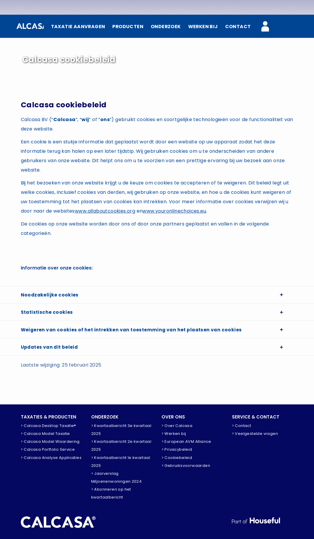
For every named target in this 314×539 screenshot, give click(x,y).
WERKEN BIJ (203, 26)
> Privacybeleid (177, 449)
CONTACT (238, 26)
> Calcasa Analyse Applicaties (51, 457)
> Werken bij (174, 433)
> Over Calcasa (177, 425)
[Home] (29, 26)
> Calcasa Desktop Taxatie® (48, 425)
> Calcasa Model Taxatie (45, 433)
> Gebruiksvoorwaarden (186, 465)
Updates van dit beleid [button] (50, 351)
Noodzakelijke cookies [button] (50, 295)
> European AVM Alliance (186, 441)
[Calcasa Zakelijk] (268, 27)
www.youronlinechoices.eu (174, 211)
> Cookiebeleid (177, 457)
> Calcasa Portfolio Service (48, 449)
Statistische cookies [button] (47, 314)
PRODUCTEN (127, 26)
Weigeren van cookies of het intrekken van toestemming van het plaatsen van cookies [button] (133, 333)
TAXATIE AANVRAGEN (77, 26)
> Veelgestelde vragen (255, 433)
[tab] (157, 295)
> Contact (241, 425)
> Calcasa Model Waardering (50, 441)
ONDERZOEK (165, 26)
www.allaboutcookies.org (105, 211)
